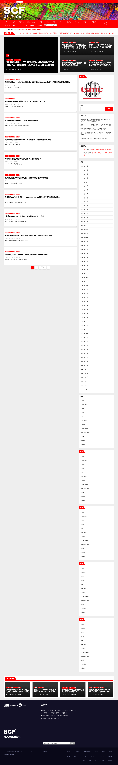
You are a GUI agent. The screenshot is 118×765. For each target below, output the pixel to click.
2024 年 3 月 (84, 265)
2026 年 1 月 (84, 182)
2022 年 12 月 (84, 325)
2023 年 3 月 (84, 313)
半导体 (19, 29)
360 (44, 268)
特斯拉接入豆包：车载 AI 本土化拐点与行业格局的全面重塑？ (26, 255)
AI (26, 29)
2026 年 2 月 (84, 178)
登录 (106, 24)
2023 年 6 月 (84, 301)
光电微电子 (86, 22)
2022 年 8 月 (84, 341)
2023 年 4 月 (84, 309)
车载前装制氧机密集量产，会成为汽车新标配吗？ (74, 64)
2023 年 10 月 (84, 285)
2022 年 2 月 (84, 365)
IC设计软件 (77, 22)
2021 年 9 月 (84, 381)
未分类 (82, 436)
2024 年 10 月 (84, 237)
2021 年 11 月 (84, 373)
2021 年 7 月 (84, 389)
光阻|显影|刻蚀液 (31, 22)
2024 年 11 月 (84, 233)
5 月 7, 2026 (93, 69)
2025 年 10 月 (84, 194)
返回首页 (40, 25)
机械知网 (32, 25)
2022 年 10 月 (84, 333)
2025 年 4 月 (84, 214)
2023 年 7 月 (84, 297)
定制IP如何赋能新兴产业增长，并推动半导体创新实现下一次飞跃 (101, 64)
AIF (26, 25)
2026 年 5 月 (84, 166)
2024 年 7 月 (84, 249)
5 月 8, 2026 (11, 69)
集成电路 (39, 29)
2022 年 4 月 (84, 357)
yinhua (18, 69)
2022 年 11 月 (84, 329)
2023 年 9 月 (84, 289)
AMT (20, 25)
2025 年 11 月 (84, 190)
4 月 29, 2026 (9, 180)
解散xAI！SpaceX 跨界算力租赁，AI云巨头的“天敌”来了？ (100, 47)
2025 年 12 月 (84, 186)
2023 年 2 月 (84, 317)
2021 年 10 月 (84, 377)
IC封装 (53, 22)
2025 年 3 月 (84, 218)
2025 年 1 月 (84, 226)
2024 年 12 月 (84, 229)
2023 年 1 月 (84, 321)
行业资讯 (12, 22)
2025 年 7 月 (84, 202)
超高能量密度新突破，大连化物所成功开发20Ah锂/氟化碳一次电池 (28, 235)
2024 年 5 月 (84, 257)
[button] (105, 24)
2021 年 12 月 (84, 369)
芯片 (15, 29)
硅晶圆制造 (21, 22)
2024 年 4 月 (84, 261)
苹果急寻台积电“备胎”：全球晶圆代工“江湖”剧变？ (23, 159)
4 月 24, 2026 (9, 238)
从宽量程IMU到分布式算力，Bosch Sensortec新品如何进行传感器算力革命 (32, 197)
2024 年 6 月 (84, 253)
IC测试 (60, 22)
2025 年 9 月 (84, 198)
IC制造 (47, 22)
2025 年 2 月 (84, 222)
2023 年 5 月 (84, 305)
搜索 (82, 105)
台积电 (23, 29)
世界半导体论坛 (12, 16)
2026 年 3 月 (84, 174)
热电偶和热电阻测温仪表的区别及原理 (101, 149)
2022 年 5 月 (84, 353)
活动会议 (7, 25)
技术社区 (94, 22)
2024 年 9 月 (84, 241)
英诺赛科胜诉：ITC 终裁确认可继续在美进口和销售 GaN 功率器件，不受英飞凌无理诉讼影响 (30, 64)
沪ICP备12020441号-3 (9, 754)
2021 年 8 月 (84, 385)
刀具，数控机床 (85, 432)
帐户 (14, 25)
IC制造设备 (68, 22)
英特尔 (29, 29)
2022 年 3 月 (84, 361)
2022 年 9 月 (84, 337)
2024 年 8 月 (84, 245)
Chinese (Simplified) (50, 25)
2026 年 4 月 (84, 170)
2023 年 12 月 (84, 277)
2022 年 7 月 (84, 345)
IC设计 (40, 22)
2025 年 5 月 (84, 210)
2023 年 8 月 (84, 293)
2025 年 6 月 (84, 206)
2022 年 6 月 (84, 349)
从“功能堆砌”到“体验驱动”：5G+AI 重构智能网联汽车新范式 (26, 178)
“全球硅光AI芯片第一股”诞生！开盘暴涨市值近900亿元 (24, 216)
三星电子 (34, 29)
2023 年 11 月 (84, 281)
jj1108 (85, 149)
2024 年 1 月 (84, 273)
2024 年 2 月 (84, 269)
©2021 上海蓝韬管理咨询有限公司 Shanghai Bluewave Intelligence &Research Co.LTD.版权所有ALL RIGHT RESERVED (31, 751)
